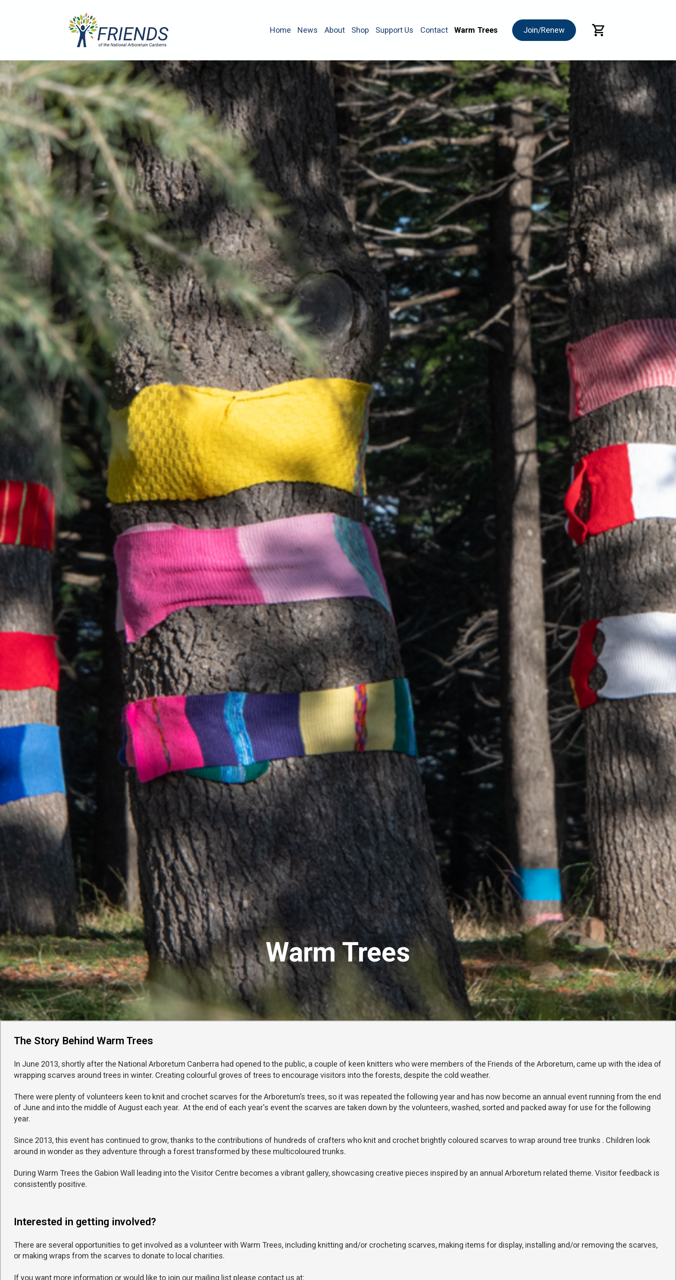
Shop (360, 29)
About (335, 29)
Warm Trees (476, 29)
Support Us (394, 29)
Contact (434, 29)
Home (280, 29)
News (307, 29)
